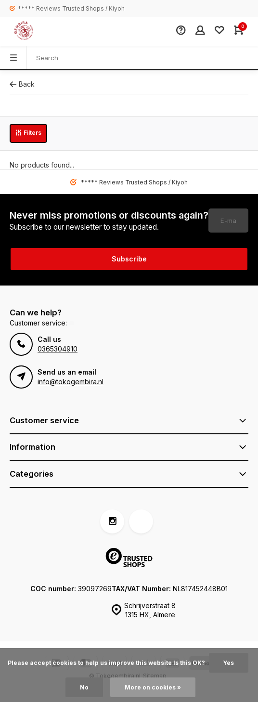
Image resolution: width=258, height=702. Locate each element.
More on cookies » (153, 687)
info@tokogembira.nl (70, 381)
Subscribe (129, 259)
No (84, 687)
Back (22, 84)
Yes (228, 662)
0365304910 (57, 349)
